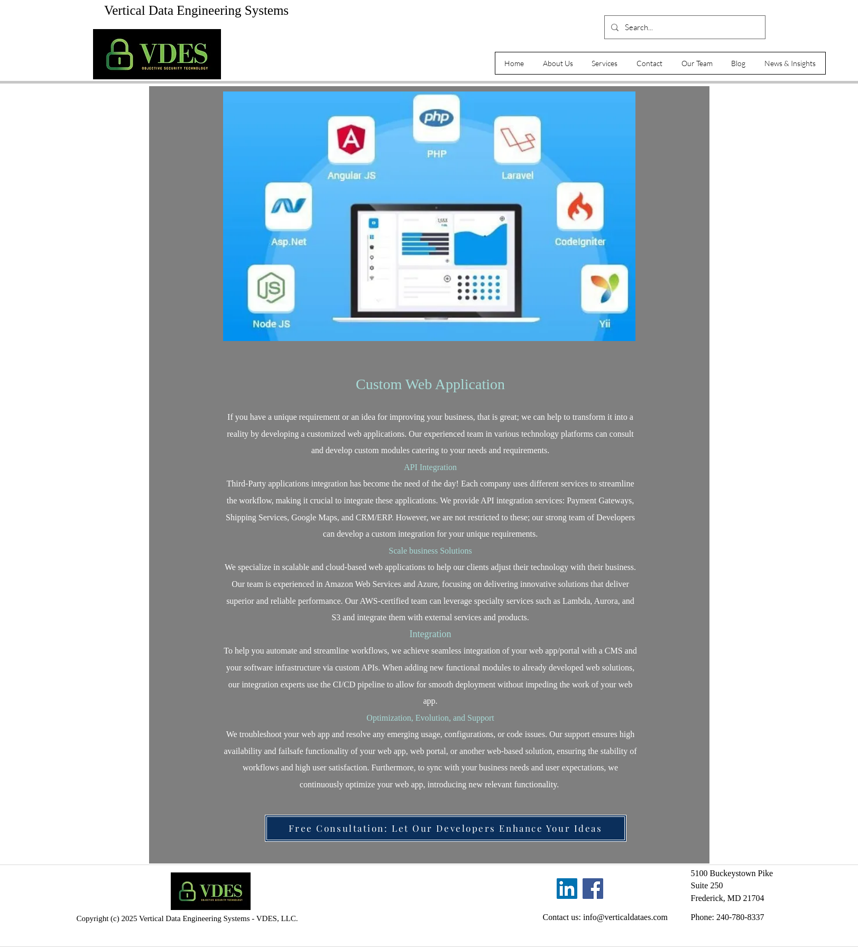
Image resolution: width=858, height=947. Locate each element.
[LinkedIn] (567, 888)
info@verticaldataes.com (625, 917)
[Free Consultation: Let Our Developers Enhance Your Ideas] (445, 828)
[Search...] (684, 27)
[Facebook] (593, 888)
